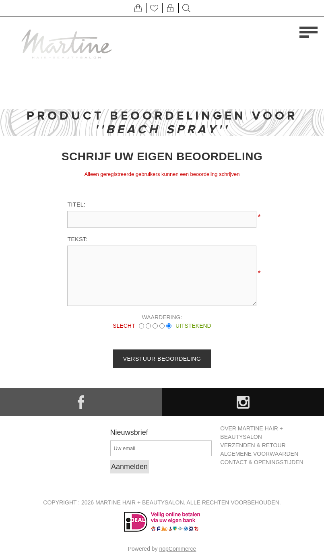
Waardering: (162, 317)
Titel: (76, 204)
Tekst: (77, 239)
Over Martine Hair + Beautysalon (251, 432)
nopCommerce (177, 549)
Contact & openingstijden (261, 462)
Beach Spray (162, 129)
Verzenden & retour (252, 445)
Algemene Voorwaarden (259, 454)
